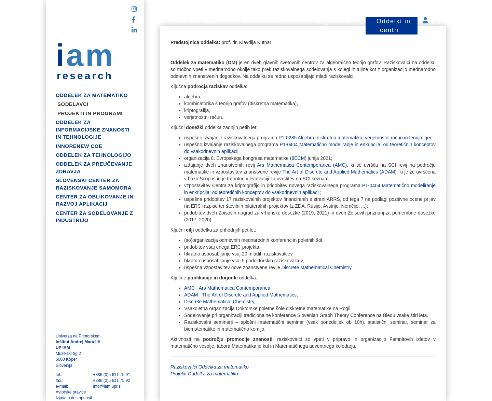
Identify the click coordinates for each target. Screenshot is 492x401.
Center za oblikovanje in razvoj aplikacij (95, 200)
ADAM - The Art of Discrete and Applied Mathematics (240, 295)
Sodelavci (72, 104)
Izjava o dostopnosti (74, 398)
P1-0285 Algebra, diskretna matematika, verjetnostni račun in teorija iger (354, 137)
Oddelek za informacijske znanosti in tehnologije (92, 129)
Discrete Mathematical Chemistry (316, 267)
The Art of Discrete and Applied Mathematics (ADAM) (340, 172)
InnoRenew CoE (79, 146)
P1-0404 (290, 144)
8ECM (298, 158)
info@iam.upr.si (107, 386)
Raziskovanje (196, 21)
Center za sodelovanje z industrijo (94, 216)
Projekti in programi (90, 113)
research (85, 76)
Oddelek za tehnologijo (93, 155)
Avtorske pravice (71, 392)
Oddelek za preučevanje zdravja (94, 167)
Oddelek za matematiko (92, 95)
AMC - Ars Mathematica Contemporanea (227, 288)
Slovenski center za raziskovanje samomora (94, 183)
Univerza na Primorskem (78, 336)
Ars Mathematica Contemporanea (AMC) (301, 165)
